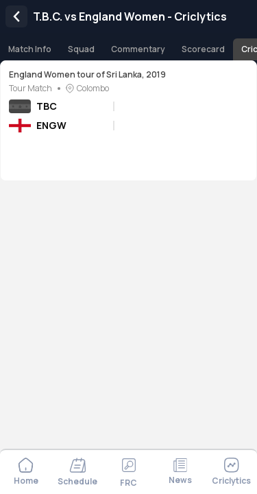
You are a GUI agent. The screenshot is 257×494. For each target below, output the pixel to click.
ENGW (51, 125)
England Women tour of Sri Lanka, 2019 (87, 74)
